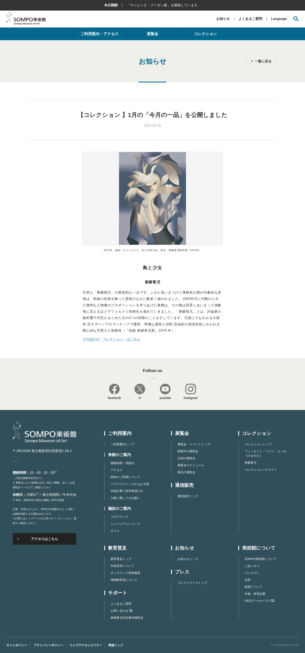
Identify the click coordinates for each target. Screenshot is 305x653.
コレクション (205, 34)
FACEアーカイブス (259, 600)
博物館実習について (124, 580)
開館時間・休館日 (122, 463)
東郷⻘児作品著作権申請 (127, 617)
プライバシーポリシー (48, 645)
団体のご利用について (125, 477)
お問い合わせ (121, 610)
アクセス (116, 470)
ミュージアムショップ (125, 523)
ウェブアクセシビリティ (85, 645)
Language (279, 19)
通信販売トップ (187, 496)
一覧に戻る (263, 61)
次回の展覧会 (186, 458)
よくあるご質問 (250, 19)
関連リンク (115, 645)
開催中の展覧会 (187, 451)
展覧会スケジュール (190, 465)
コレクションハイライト (261, 469)
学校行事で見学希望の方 (127, 491)
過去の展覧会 (186, 472)
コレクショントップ (258, 444)
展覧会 (152, 34)
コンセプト (252, 573)
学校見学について (122, 566)
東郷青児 (250, 462)
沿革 (248, 580)
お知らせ (223, 19)
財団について (253, 586)
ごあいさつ (252, 566)
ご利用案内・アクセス (99, 34)
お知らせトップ (187, 559)
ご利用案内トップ (122, 444)
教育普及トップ (121, 559)
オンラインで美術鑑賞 (125, 573)
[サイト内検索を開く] (296, 19)
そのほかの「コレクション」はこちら (111, 339)
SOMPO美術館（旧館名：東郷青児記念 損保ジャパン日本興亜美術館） (26, 19)
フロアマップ (119, 516)
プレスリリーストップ (192, 582)
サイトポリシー (16, 645)
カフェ (115, 530)
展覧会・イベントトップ (193, 444)
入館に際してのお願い (125, 498)
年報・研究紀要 (255, 593)
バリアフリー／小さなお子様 (130, 484)
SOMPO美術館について (260, 559)
